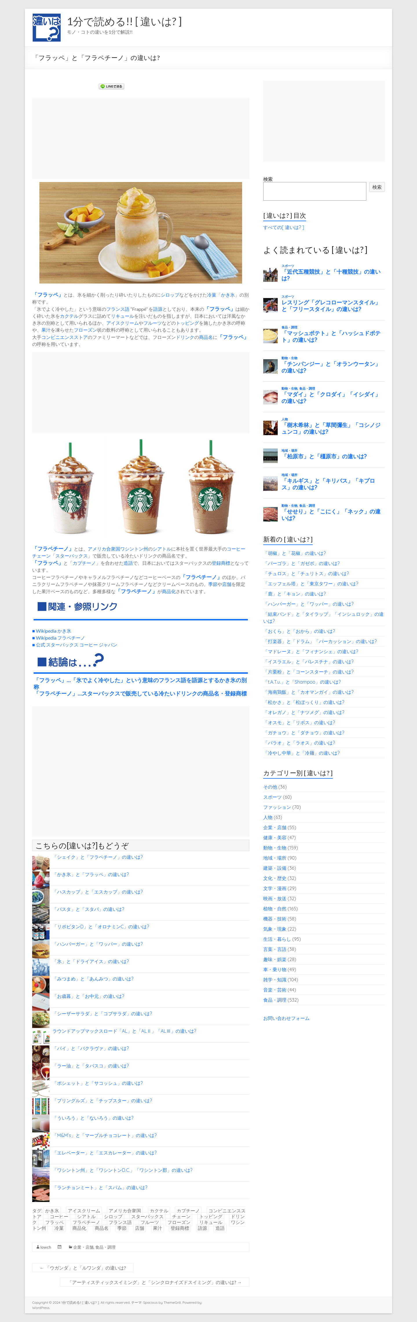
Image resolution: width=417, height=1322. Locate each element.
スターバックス (71, 555)
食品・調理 (105, 1247)
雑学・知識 (274, 980)
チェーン (41, 555)
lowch (46, 1247)
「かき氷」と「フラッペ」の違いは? (90, 874)
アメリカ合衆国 (104, 548)
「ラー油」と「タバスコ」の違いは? (90, 1066)
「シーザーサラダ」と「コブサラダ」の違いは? (102, 1013)
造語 (128, 563)
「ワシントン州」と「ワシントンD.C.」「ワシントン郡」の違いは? (122, 1170)
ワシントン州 (134, 548)
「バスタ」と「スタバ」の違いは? (88, 909)
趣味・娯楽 (274, 959)
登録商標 (221, 563)
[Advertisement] (140, 138)
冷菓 (211, 294)
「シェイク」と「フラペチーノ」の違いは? (97, 857)
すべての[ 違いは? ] (283, 227)
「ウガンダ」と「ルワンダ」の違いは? (83, 1267)
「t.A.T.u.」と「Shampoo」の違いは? (302, 682)
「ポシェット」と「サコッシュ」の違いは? (97, 1083)
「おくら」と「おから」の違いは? (299, 631)
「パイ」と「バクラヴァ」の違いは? (90, 1048)
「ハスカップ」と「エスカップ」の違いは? (97, 892)
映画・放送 (274, 898)
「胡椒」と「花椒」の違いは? (294, 553)
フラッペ (47, 294)
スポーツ (272, 797)
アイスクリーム (122, 323)
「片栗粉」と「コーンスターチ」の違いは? (308, 672)
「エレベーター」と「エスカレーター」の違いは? (104, 1153)
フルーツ (152, 323)
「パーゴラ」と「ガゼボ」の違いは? (301, 563)
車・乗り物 (274, 969)
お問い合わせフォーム (286, 1018)
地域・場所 (274, 858)
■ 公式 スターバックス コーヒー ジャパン (74, 644)
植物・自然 (274, 908)
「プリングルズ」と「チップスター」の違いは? (102, 1100)
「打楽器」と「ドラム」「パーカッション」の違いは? (320, 641)
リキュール (122, 316)
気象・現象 (274, 929)
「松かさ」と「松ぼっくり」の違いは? (303, 702)
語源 (157, 309)
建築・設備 (274, 868)
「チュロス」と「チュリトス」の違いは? (306, 573)
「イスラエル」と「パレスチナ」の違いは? (308, 661)
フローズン (85, 330)
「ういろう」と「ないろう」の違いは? (92, 1118)
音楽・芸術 (274, 990)
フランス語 (117, 309)
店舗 (226, 584)
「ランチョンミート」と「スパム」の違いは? (99, 1187)
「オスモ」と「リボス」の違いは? (299, 722)
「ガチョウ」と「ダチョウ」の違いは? (303, 733)
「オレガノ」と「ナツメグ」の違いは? (303, 712)
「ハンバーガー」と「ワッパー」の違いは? (97, 944)
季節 (212, 584)
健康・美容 (274, 837)
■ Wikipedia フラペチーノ (58, 637)
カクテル (69, 316)
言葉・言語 (274, 949)
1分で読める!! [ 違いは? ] (124, 21)
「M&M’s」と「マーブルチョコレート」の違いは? (104, 1135)
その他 (270, 787)
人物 (267, 817)
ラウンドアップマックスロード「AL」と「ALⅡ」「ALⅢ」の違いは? (124, 1031)
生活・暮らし (277, 939)
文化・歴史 (274, 878)
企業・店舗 (83, 1247)
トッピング (187, 323)
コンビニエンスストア (64, 337)
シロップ (170, 294)
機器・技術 (274, 919)
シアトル (162, 548)
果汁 (46, 330)
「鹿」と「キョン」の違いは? (294, 594)
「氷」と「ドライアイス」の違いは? (90, 961)
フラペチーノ (53, 548)
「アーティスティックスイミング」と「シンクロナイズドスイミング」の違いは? (154, 1282)
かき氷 (228, 294)
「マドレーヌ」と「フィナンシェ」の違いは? (310, 651)
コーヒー (236, 548)
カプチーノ (84, 563)
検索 (267, 179)
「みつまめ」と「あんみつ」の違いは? (92, 979)
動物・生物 (274, 848)
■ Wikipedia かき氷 (51, 630)
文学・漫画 (274, 888)
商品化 (169, 591)
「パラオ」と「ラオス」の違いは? (299, 743)
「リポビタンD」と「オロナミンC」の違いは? (100, 926)
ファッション (277, 807)
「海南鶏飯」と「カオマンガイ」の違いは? (308, 692)
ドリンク (185, 337)
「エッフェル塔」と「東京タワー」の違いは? (310, 583)
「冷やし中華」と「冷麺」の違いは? (301, 753)
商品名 (206, 337)
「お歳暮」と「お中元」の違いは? (88, 996)
